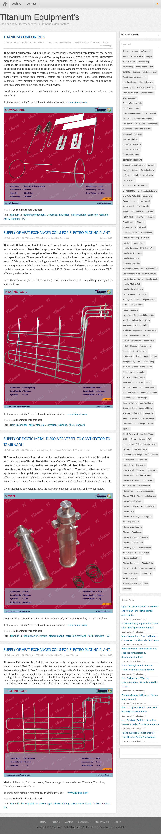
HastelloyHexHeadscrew (132, 253)
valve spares (134, 573)
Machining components (34, 214)
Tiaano (140, 470)
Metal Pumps (135, 335)
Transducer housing (147, 568)
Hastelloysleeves (149, 274)
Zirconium (127, 589)
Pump (149, 367)
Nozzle (125, 351)
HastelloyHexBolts (147, 248)
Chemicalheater (147, 93)
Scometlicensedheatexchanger (135, 398)
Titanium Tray (128, 491)
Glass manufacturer (131, 232)
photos (146, 356)
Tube (125, 573)
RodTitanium (133, 392)
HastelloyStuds (152, 279)
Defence (126, 175)
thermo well (140, 465)
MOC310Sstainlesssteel (132, 341)
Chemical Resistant (130, 93)
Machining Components (63, 42)
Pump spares (128, 372)
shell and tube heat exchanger (142, 418)
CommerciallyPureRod (143, 118)
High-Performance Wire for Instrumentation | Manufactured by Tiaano (139, 682)
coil (124, 118)
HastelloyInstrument (131, 258)
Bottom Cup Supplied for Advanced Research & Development (139, 709)
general (142, 227)
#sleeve (126, 51)
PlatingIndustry (129, 361)
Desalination (148, 175)
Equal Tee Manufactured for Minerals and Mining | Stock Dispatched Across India (140, 610)
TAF (24, 218)
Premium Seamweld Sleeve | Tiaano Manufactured (139, 697)
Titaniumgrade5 (129, 547)
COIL (38, 238)
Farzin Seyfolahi (117, 827)
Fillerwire (151, 217)
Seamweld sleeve (130, 408)
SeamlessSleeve (146, 403)
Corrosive (151, 165)
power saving (148, 361)
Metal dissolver (29, 635)
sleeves (126, 428)
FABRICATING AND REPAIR (133, 211)
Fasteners (128, 216)
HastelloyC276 (139, 243)
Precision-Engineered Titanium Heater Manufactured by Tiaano (137, 667)
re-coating (141, 372)
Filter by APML (101, 821)
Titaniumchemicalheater (132, 501)
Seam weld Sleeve (130, 403)
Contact (31, 3)
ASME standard (12, 218)
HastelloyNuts (151, 268)
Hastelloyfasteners (130, 248)
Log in (118, 821)
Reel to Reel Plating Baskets (134, 377)
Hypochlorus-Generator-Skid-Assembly (138, 315)
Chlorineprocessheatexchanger (135, 113)
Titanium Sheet (144, 486)
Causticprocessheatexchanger (135, 77)
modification (149, 341)
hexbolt (137, 299)
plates (154, 356)
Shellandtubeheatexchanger (134, 423)
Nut (132, 351)
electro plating (47, 238)
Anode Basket (137, 56)
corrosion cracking (130, 139)
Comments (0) (106, 45)
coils (31, 424)
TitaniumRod (143, 553)
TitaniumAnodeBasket (145, 491)
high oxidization (149, 299)
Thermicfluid (128, 465)
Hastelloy (126, 243)
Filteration (141, 222)
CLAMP (153, 113)
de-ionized (136, 175)
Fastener (149, 211)
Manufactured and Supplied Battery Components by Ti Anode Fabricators (140, 638)
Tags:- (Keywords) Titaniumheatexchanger (140, 444)
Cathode (136, 72)
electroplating (78, 214)
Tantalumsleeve (151, 454)
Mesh (125, 335)
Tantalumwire (128, 460)
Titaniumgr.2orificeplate (132, 527)
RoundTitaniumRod (149, 392)
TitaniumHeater (144, 547)
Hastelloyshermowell (131, 274)
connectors (127, 129)
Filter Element (128, 222)
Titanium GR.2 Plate (131, 480)
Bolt (151, 67)
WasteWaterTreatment (132, 583)
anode (125, 56)
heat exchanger (44, 803)
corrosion (138, 134)
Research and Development (87, 42)
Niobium (133, 346)
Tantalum (127, 449)
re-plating (127, 387)
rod (124, 392)
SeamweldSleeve (146, 408)
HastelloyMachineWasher (133, 268)
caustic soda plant (150, 72)
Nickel (125, 346)
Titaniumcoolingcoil (131, 506)
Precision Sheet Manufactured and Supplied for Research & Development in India (138, 652)
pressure (126, 367)
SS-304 (125, 439)
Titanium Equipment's (39, 17)
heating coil (27, 803)
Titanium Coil (128, 475)
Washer (133, 578)
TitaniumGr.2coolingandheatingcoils (137, 516)
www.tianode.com (77, 102)
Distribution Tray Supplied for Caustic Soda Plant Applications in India (140, 625)
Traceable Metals (130, 568)
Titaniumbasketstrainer (146, 496)
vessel (87, 450)
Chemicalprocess (129, 98)
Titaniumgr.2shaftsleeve (132, 532)
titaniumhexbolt (129, 553)
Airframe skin (146, 51)
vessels (43, 635)
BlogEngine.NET (78, 827)
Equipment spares (130, 201)
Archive (16, 3)
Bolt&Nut (126, 72)
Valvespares (146, 573)
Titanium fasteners (143, 475)
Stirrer (133, 439)
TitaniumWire (147, 563)
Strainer (142, 439)
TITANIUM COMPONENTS (24, 36)
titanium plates (129, 486)
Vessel (125, 578)
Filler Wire (140, 217)
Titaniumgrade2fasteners (133, 542)
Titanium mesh (147, 480)
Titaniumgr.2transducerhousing (135, 537)
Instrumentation (141, 325)
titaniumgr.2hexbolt (131, 522)
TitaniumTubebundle (131, 563)
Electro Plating (128, 180)
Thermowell (128, 470)
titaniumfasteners (148, 506)
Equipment (147, 196)
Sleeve (150, 423)
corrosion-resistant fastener (134, 165)
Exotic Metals (143, 206)
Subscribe (83, 821)
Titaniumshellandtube (132, 558)
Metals (146, 335)
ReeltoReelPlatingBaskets (133, 382)
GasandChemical (129, 227)
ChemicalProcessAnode (132, 103)
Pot (139, 361)
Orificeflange (141, 351)
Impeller (126, 320)
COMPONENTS (44, 42)
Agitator (135, 51)
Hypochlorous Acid (130, 310)
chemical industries (58, 214)
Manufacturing (151, 330)
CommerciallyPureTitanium (134, 124)
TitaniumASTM (129, 496)
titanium (14, 214)
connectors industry (142, 129)
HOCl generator (136, 305)
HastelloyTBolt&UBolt (131, 284)
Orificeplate (127, 356)
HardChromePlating (131, 238)
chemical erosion (146, 82)
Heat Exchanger (62, 238)
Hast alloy (145, 238)
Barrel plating (143, 62)
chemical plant (129, 87)
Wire (146, 583)
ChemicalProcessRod (131, 108)
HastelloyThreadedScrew (133, 289)
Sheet (125, 418)
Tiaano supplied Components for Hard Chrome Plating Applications (138, 734)
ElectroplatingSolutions (147, 191)
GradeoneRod (146, 232)
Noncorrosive (145, 346)
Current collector (147, 170)
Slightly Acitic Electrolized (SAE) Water (138, 434)
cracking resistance (130, 170)
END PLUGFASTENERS (131, 196)
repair (148, 382)
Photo (138, 356)
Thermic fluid (141, 460)
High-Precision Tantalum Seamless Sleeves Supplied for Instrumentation (140, 722)
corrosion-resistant (98, 214)
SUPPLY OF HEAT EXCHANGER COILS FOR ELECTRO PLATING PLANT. (57, 232)
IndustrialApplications (141, 320)
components (152, 124)
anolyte (149, 56)
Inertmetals (127, 325)
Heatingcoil (127, 299)
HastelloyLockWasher (131, 263)
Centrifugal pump (130, 82)
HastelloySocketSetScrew (133, 279)
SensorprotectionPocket (132, 413)
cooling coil (127, 134)
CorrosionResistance (131, 154)
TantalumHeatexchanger (132, 454)
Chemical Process (146, 87)
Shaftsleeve (149, 413)
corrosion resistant (131, 149)
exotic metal (145, 201)
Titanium (33, 42)
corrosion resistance (132, 144)
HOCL (125, 305)
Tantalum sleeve (140, 449)
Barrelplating (128, 67)
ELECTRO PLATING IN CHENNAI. (135, 185)
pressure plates (138, 367)
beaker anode (141, 67)
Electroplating (129, 190)
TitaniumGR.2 (128, 511)
